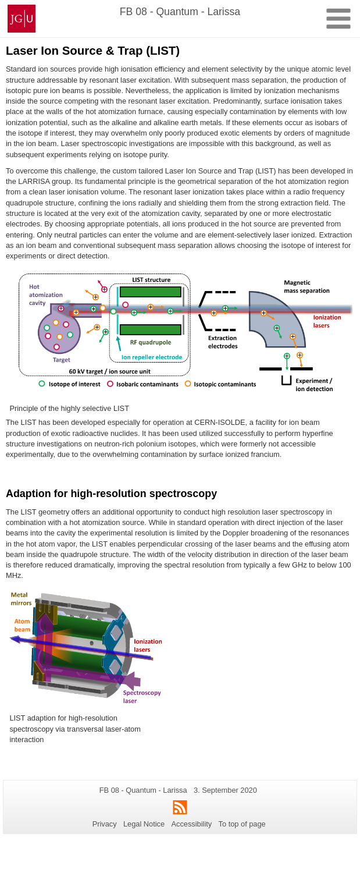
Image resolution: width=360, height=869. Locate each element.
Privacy (104, 824)
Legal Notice (144, 824)
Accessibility (192, 824)
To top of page (242, 824)
